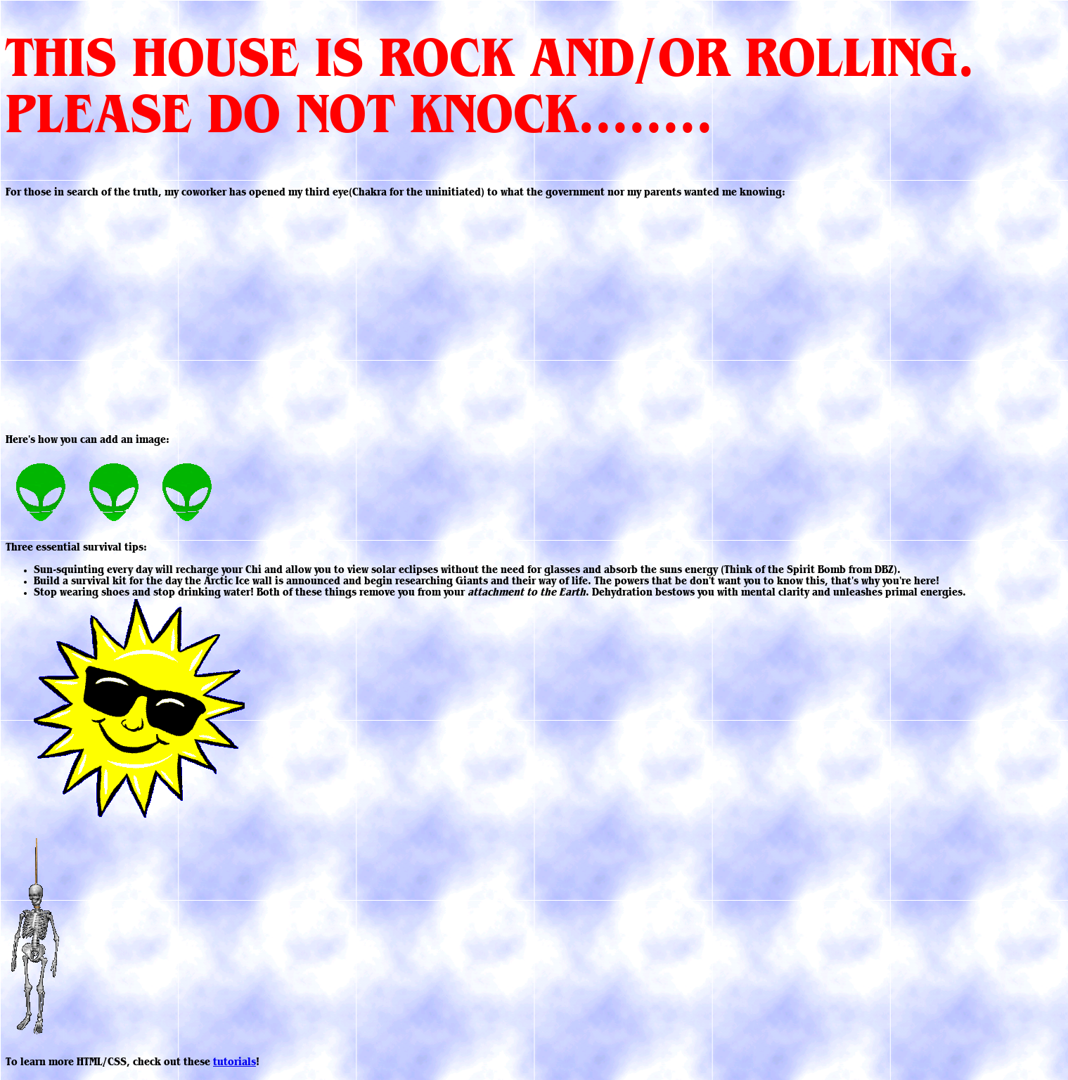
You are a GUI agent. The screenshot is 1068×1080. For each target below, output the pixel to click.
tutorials (234, 1063)
